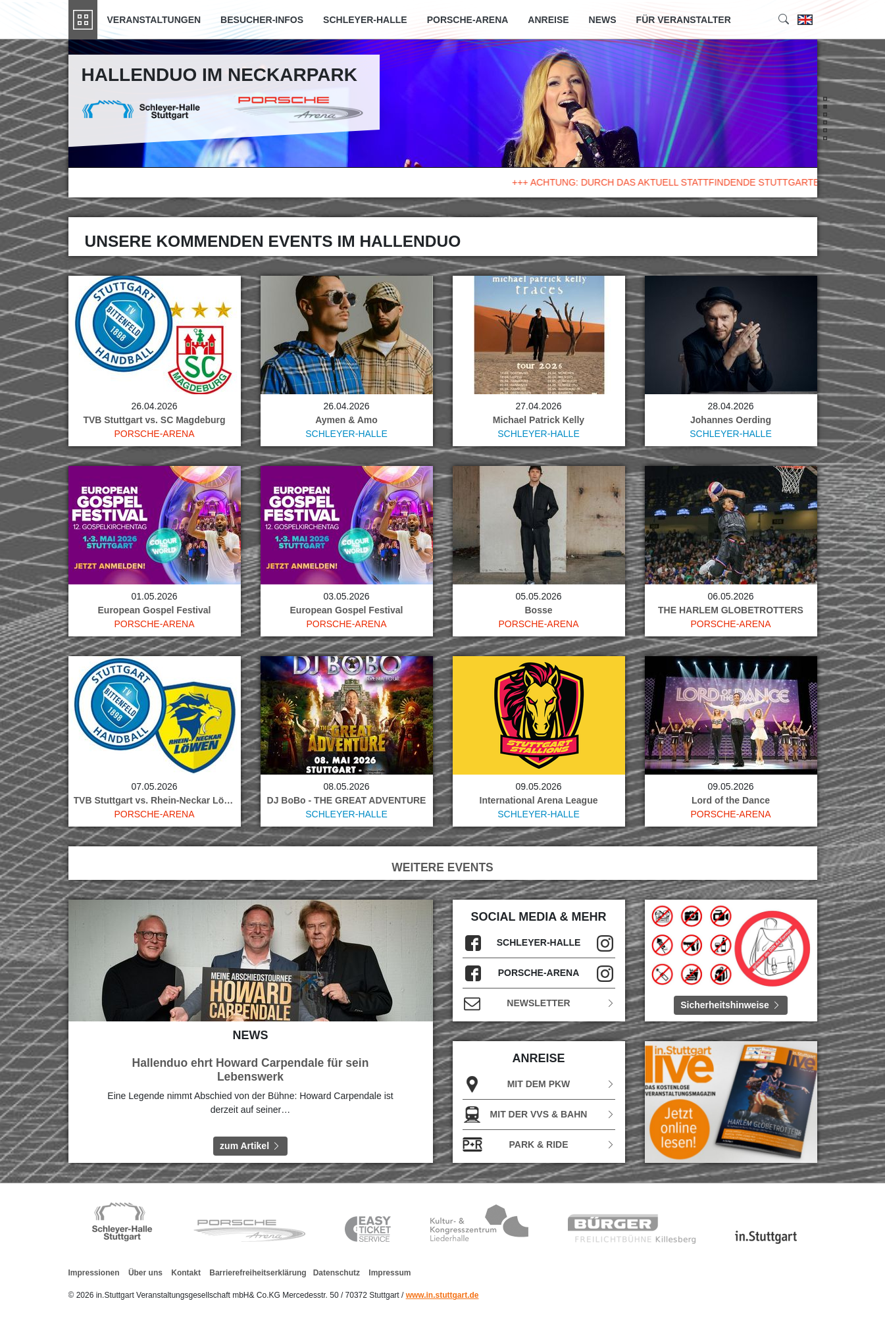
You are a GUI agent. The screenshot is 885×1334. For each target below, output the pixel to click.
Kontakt (186, 1272)
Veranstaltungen (154, 19)
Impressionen (94, 1272)
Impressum (389, 1272)
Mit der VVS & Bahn (539, 1114)
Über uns (145, 1272)
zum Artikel (250, 1146)
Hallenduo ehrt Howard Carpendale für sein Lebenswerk (250, 1069)
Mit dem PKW (539, 1084)
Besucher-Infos (261, 19)
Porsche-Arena (468, 19)
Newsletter (539, 1003)
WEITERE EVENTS (442, 867)
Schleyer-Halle (365, 19)
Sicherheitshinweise (730, 1005)
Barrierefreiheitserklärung (257, 1272)
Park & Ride (539, 1145)
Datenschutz (336, 1272)
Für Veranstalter (683, 19)
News (603, 19)
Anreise (548, 19)
